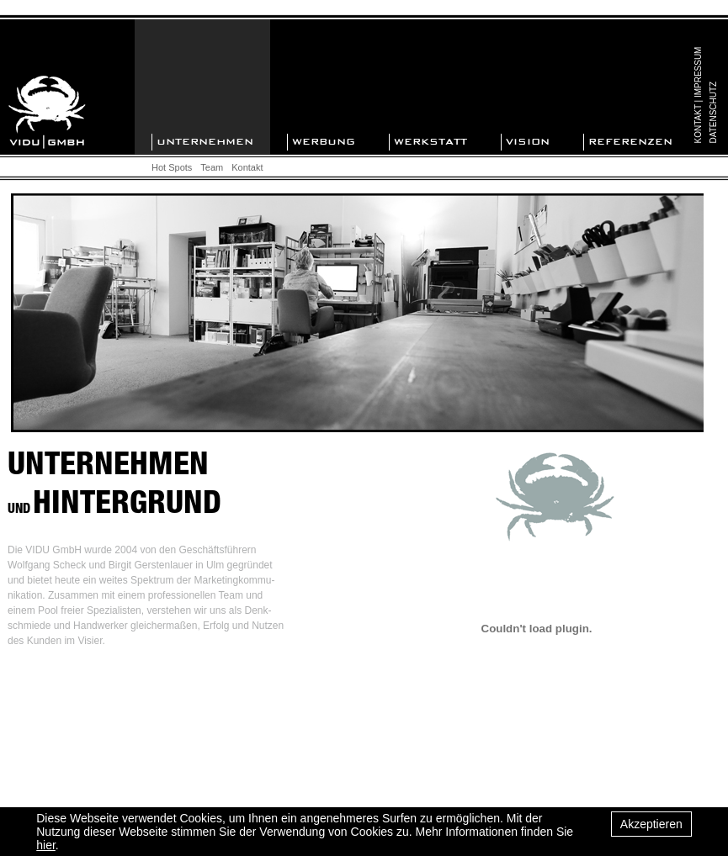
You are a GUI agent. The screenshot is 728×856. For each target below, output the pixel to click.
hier (46, 845)
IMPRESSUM (699, 72)
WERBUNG (323, 141)
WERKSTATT (430, 141)
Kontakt (247, 167)
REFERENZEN (630, 141)
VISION (528, 141)
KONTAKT (699, 123)
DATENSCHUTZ (714, 113)
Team (211, 167)
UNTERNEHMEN (205, 141)
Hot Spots (171, 167)
